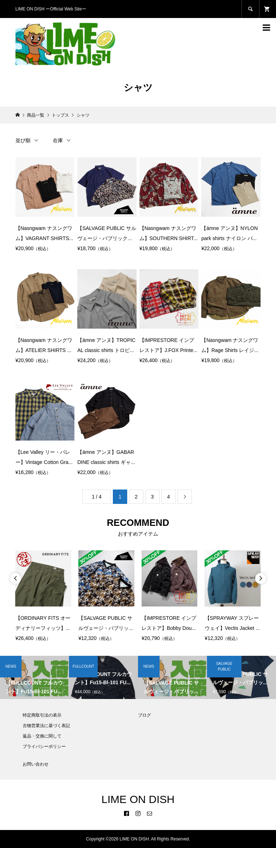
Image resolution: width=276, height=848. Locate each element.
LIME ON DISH (137, 799)
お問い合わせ (36, 764)
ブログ (144, 715)
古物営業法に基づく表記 (46, 725)
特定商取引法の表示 (42, 715)
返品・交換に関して (42, 736)
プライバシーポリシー (44, 746)
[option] (43, 596)
